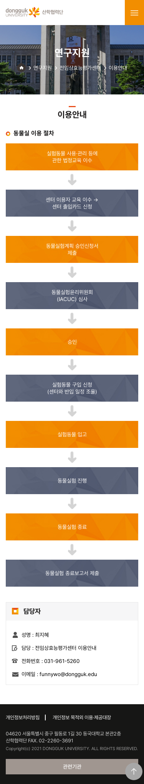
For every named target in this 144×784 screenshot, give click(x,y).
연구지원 (42, 68)
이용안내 (118, 68)
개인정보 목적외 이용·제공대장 (82, 717)
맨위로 (133, 771)
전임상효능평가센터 (80, 68)
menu (134, 12)
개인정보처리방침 (23, 717)
